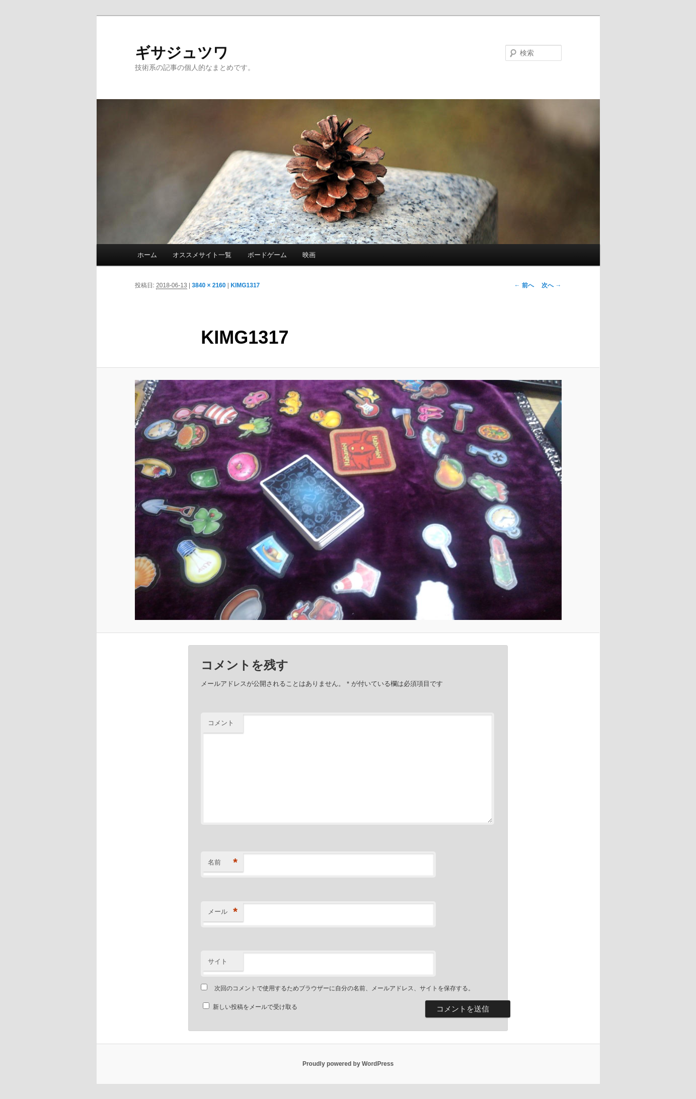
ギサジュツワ (181, 52)
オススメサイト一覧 (202, 255)
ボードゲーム (267, 255)
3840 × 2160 (208, 285)
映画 (309, 255)
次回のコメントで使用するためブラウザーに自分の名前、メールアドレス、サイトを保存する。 (344, 988)
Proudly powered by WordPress (348, 1063)
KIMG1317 (245, 285)
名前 (223, 862)
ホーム (147, 255)
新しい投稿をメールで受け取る (255, 1006)
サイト (217, 961)
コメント (221, 723)
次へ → (551, 285)
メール (223, 912)
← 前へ (524, 285)
